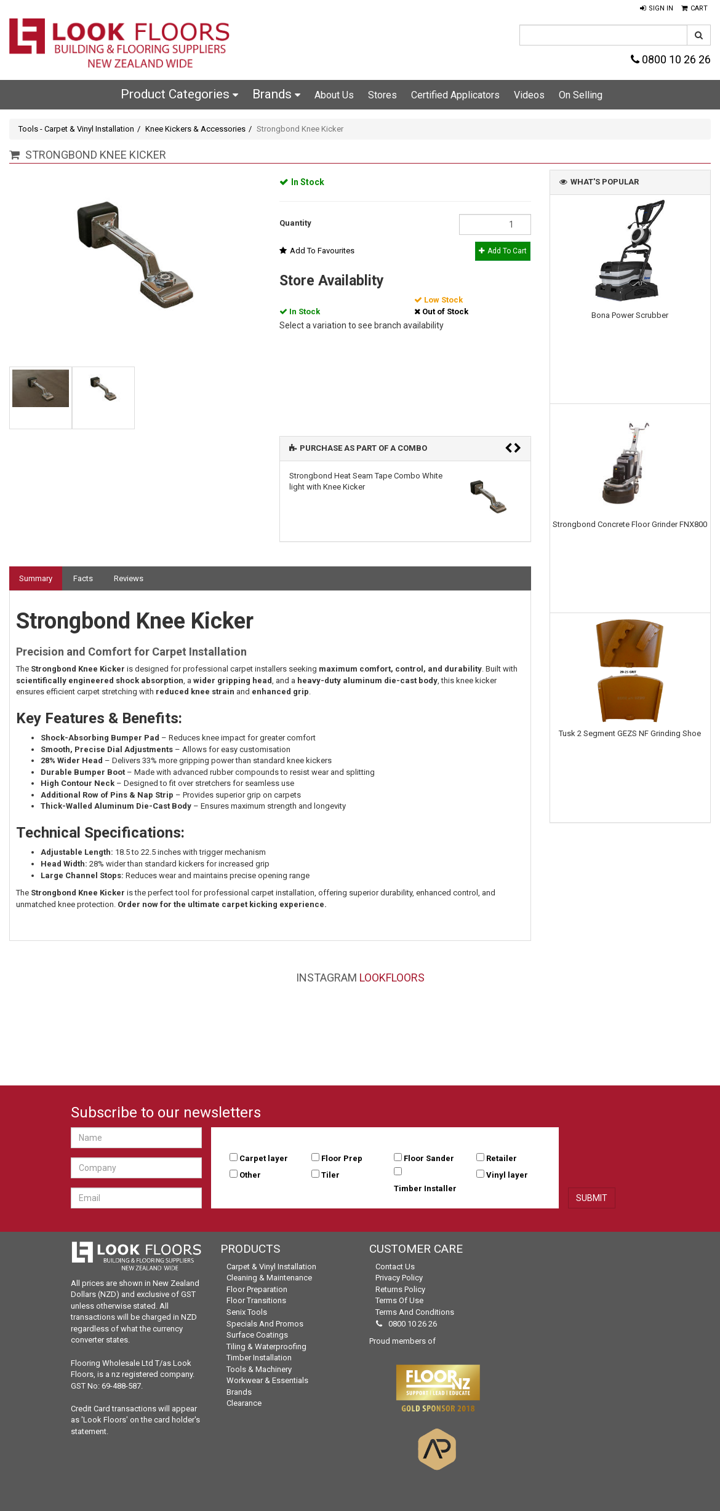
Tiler (330, 1175)
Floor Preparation (256, 1289)
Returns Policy (400, 1289)
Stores (382, 95)
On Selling (580, 95)
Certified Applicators (455, 95)
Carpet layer (263, 1158)
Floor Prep (341, 1158)
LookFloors (392, 977)
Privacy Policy (399, 1277)
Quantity (295, 223)
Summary (35, 578)
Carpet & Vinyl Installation (271, 1266)
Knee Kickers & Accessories (195, 128)
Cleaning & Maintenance (269, 1277)
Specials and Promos (264, 1323)
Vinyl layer (507, 1175)
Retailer (501, 1158)
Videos (529, 95)
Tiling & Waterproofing (266, 1346)
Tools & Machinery (259, 1369)
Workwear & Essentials (267, 1380)
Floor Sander (429, 1158)
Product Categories (179, 94)
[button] (656, 8)
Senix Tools (246, 1312)
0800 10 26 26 (671, 59)
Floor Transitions (256, 1300)
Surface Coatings (257, 1334)
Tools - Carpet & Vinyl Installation (76, 128)
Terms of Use (399, 1300)
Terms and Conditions (414, 1312)
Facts (83, 578)
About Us (334, 95)
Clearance (244, 1403)
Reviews (128, 578)
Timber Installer (425, 1188)
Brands (276, 94)
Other (250, 1175)
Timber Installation (259, 1357)
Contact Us (395, 1266)
